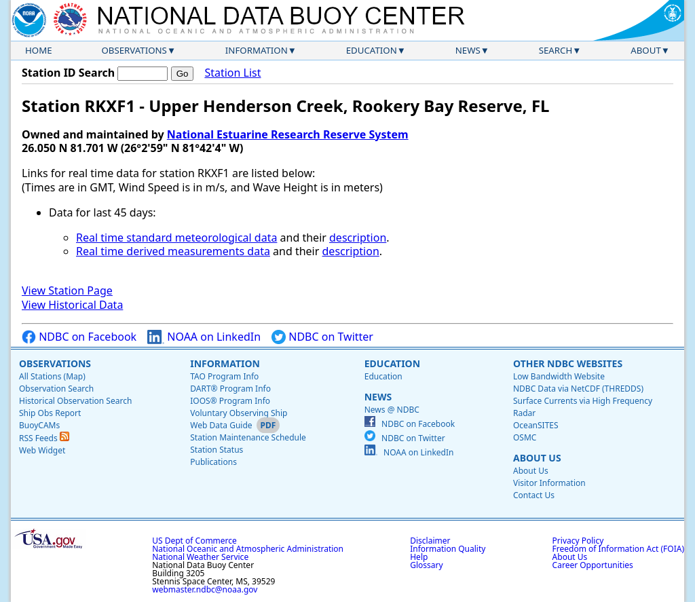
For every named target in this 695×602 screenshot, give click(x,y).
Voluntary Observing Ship (238, 413)
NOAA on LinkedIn (204, 337)
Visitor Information (549, 483)
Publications (213, 462)
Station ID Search (68, 72)
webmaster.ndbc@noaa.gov (204, 589)
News (468, 50)
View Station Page (67, 290)
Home (38, 50)
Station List (232, 73)
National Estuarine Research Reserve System (288, 134)
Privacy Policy (578, 540)
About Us (537, 457)
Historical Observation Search (75, 401)
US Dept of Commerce (194, 540)
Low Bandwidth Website (559, 376)
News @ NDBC (391, 409)
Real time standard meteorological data (176, 237)
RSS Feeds (44, 438)
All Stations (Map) (52, 376)
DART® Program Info (230, 388)
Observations (133, 50)
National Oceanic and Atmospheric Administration (247, 548)
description (357, 237)
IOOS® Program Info (230, 401)
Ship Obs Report (50, 413)
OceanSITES (536, 425)
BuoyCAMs (39, 425)
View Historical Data (72, 304)
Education (371, 50)
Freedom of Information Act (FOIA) (618, 548)
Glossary (426, 565)
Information (256, 50)
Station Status (216, 449)
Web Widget (42, 450)
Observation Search (56, 388)
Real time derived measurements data (173, 251)
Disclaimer (430, 540)
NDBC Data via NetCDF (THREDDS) (578, 388)
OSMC (524, 437)
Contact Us (534, 495)
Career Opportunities (592, 565)
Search (556, 50)
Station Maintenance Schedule (248, 437)
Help (419, 557)
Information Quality (447, 548)
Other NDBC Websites (567, 363)
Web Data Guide (221, 425)
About (646, 50)
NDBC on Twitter (322, 337)
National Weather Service (200, 557)
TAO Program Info (224, 376)
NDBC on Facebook (79, 337)
